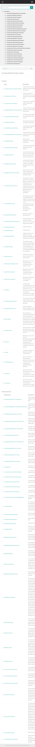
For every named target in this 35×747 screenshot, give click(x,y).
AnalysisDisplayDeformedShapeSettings (13, 110)
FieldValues (6, 290)
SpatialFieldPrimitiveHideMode (11, 739)
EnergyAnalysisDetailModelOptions (12, 221)
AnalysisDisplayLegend (9, 122)
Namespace (5, 68)
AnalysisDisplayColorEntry (10, 96)
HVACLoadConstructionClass (10, 669)
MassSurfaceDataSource (9, 694)
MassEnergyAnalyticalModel (10, 301)
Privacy (28, 745)
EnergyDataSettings (8, 246)
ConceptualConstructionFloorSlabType (13, 472)
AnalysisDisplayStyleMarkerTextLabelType (13, 428)
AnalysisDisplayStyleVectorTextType (12, 461)
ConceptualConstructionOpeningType (12, 477)
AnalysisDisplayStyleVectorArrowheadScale (14, 441)
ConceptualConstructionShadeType (12, 486)
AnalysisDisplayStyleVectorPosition (12, 455)
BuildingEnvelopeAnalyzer (10, 164)
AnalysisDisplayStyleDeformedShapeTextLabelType (15, 406)
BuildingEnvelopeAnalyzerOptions (11, 172)
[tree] (17, 37)
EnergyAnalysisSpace (8, 230)
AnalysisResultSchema (9, 155)
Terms (24, 745)
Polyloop (6, 352)
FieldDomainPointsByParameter (11, 263)
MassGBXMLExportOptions (10, 308)
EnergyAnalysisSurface (9, 236)
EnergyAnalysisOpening (9, 227)
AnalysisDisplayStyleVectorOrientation (12, 448)
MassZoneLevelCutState (9, 716)
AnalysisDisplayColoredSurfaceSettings (13, 89)
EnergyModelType (8, 529)
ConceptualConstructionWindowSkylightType (14, 497)
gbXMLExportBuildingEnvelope (11, 574)
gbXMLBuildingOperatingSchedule (11, 545)
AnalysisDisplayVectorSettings (11, 147)
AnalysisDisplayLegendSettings (11, 128)
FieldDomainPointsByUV (9, 272)
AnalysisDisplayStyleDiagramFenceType (13, 414)
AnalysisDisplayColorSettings (10, 103)
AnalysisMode (7, 467)
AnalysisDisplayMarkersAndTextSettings (13, 134)
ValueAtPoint (7, 373)
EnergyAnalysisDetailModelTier (11, 514)
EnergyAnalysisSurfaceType (10, 523)
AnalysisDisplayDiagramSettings (11, 116)
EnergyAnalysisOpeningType (10, 519)
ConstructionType (8, 506)
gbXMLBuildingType (8, 553)
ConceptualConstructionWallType (11, 491)
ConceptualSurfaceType (9, 203)
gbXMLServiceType (8, 633)
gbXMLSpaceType (8, 647)
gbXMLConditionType (9, 564)
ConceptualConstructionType (10, 185)
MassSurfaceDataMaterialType (11, 683)
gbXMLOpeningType (8, 622)
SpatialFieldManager (8, 362)
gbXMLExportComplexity (9, 597)
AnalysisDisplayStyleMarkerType (11, 435)
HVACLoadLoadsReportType (10, 676)
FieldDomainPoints (8, 256)
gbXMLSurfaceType (8, 661)
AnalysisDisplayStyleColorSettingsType (12, 399)
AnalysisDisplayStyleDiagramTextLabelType (14, 421)
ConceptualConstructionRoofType (11, 482)
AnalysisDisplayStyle (8, 141)
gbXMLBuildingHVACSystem (10, 537)
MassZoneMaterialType (9, 732)
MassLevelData (7, 319)
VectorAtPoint (7, 383)
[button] (4, 13)
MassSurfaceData (8, 330)
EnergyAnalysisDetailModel (10, 215)
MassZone (6, 341)
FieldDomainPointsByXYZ (9, 279)
